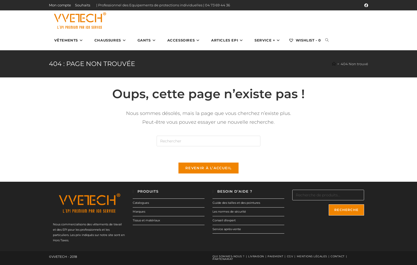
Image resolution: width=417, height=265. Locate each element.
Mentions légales (312, 256)
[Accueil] (334, 64)
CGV (290, 256)
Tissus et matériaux (146, 220)
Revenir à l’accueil (208, 168)
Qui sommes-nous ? (228, 256)
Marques (139, 211)
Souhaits (82, 5)
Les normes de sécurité (229, 211)
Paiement (275, 256)
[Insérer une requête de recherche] (208, 141)
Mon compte (60, 5)
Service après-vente (226, 229)
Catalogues (141, 203)
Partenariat (222, 259)
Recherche (346, 210)
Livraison (256, 256)
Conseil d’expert (224, 220)
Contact (338, 256)
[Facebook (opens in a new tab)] (365, 5)
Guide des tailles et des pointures (236, 203)
